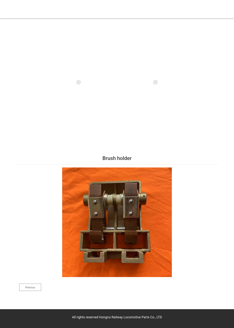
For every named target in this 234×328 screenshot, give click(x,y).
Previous (30, 287)
